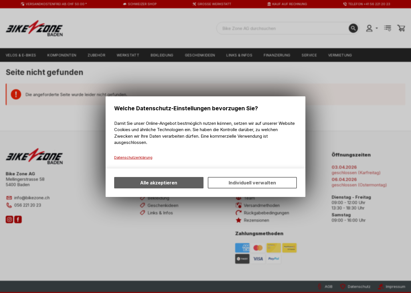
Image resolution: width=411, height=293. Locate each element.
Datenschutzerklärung (133, 157)
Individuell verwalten (252, 183)
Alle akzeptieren (158, 183)
